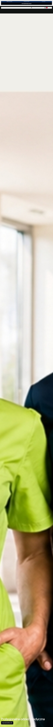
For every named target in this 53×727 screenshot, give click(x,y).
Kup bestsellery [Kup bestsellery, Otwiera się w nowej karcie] (6, 722)
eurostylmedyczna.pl (26, 3)
